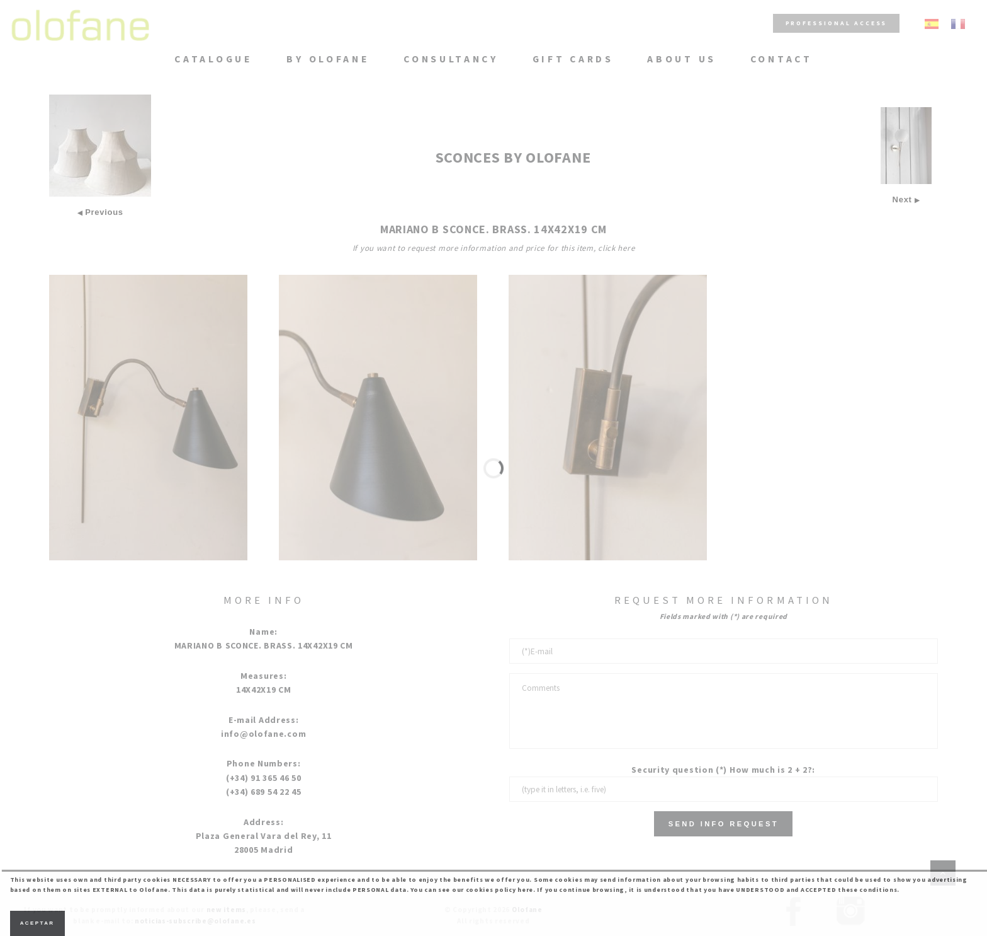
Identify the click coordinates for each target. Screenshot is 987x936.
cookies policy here (499, 890)
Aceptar (37, 923)
